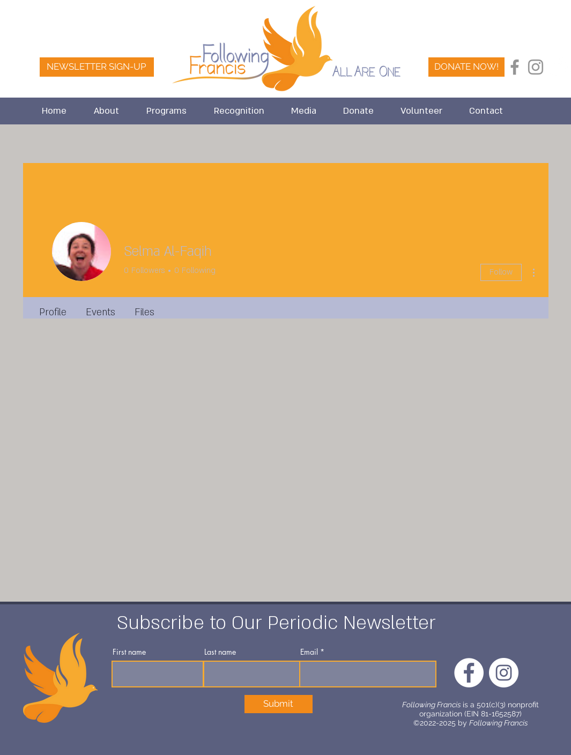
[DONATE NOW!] (466, 67)
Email (309, 652)
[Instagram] (535, 67)
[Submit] (278, 704)
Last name (220, 652)
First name (129, 652)
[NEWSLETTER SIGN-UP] (97, 67)
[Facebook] (515, 67)
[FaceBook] (556, 67)
